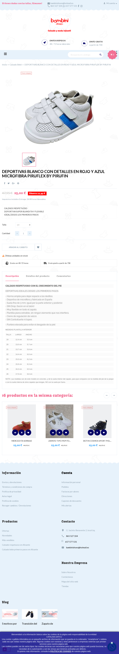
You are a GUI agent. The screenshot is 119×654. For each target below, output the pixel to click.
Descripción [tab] (12, 276)
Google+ (13, 183)
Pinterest (18, 183)
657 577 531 (71, 6)
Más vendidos (8, 540)
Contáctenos (67, 577)
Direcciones (67, 496)
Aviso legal (7, 496)
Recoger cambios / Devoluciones (16, 505)
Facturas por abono (70, 491)
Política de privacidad (11, 491)
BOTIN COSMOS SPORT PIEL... (97, 441)
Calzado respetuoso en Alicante (16, 545)
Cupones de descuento (71, 501)
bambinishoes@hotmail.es (62, 3)
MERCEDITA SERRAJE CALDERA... (21, 442)
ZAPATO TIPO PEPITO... (59, 441)
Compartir (4, 183)
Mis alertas (67, 505)
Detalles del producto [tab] (37, 276)
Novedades (7, 535)
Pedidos (65, 487)
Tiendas (65, 586)
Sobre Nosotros (69, 572)
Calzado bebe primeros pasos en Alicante (20, 549)
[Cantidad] (23, 233)
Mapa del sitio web (70, 581)
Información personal (71, 482)
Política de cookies (10, 501)
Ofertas (5, 531)
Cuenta (67, 473)
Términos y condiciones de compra (17, 487)
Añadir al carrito (18, 247)
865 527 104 (56, 6)
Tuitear (9, 183)
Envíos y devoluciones (12, 482)
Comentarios (64, 276)
